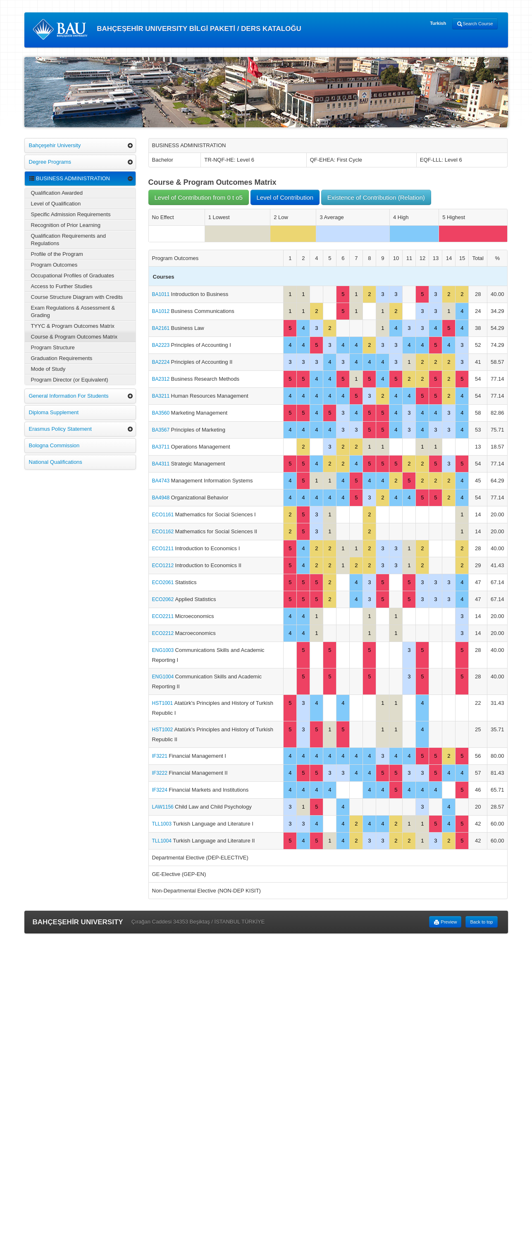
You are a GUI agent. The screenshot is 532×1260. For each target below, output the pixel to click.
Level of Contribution (285, 197)
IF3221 (160, 756)
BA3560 (161, 413)
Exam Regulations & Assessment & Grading (73, 311)
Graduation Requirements (62, 358)
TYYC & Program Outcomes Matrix (73, 326)
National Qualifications (55, 462)
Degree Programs (50, 162)
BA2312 (161, 379)
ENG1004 (163, 677)
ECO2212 (163, 633)
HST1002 (163, 730)
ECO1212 (163, 565)
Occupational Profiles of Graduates (73, 275)
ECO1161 (163, 515)
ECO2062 (163, 599)
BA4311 (161, 464)
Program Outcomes (54, 265)
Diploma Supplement (54, 412)
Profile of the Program (57, 254)
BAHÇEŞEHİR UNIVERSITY (78, 922)
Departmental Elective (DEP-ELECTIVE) (200, 857)
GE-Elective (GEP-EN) (179, 874)
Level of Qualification (56, 203)
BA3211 (161, 396)
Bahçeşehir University (55, 145)
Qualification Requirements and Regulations (68, 239)
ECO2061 (163, 582)
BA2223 (161, 345)
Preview (445, 922)
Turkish (438, 23)
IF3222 (160, 773)
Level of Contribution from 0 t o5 (199, 197)
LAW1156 (163, 807)
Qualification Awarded (57, 193)
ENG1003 (163, 650)
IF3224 (160, 790)
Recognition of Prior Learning (65, 225)
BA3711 (161, 447)
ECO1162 (163, 532)
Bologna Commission (54, 445)
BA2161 (161, 328)
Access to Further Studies (62, 286)
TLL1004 (162, 841)
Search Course (475, 24)
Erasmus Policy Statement (60, 429)
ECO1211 (163, 548)
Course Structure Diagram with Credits (77, 297)
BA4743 (161, 481)
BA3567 (161, 430)
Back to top (481, 921)
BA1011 (161, 294)
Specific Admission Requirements (71, 214)
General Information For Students (69, 396)
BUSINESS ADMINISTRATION (69, 178)
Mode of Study (48, 369)
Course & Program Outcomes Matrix (74, 337)
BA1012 (161, 311)
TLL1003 (162, 824)
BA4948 (161, 498)
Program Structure (53, 347)
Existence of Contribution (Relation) (376, 197)
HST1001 (163, 703)
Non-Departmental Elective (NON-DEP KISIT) (206, 891)
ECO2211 (163, 616)
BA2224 (161, 362)
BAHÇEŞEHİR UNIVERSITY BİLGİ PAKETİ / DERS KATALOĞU (167, 29)
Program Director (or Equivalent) (69, 380)
